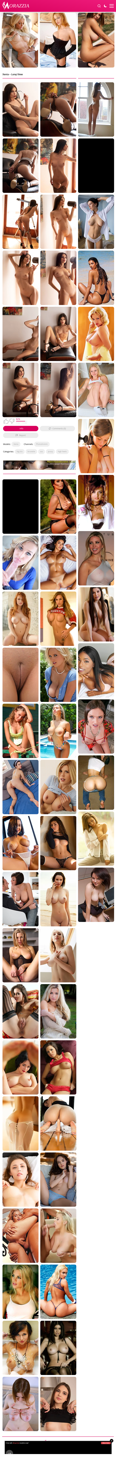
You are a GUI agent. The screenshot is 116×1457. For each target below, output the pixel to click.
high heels (62, 451)
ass (41, 451)
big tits (20, 451)
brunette (31, 451)
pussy (50, 451)
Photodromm (42, 444)
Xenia (16, 444)
